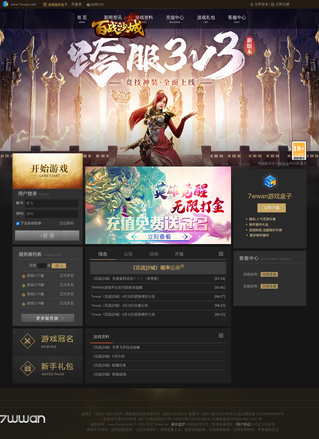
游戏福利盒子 (58, 4)
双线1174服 (33, 303)
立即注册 (282, 4)
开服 (179, 254)
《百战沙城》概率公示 (158, 267)
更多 (221, 254)
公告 (128, 254)
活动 (153, 254)
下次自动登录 (30, 223)
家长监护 (178, 424)
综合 (102, 254)
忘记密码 (67, 223)
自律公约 (97, 4)
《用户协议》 (243, 424)
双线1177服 (33, 275)
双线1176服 (33, 285)
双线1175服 (33, 294)
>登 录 (47, 236)
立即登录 (261, 4)
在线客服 (269, 274)
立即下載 (272, 208)
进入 (59, 265)
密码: (20, 213)
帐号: (20, 203)
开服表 (76, 4)
